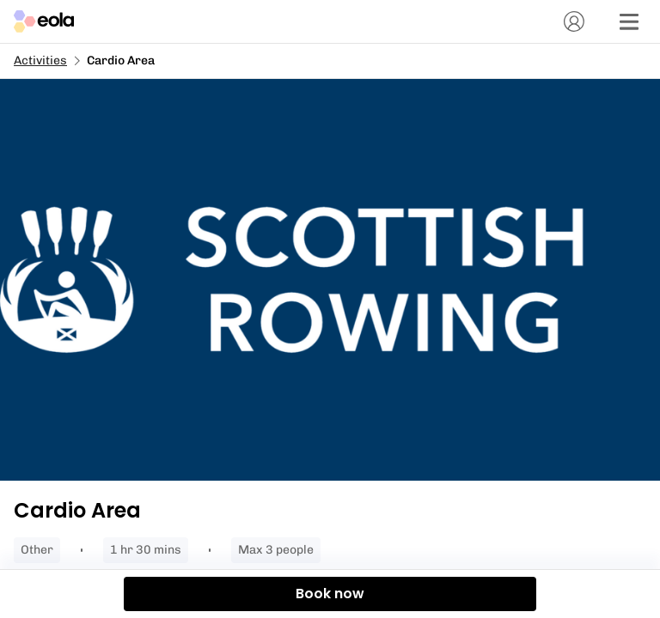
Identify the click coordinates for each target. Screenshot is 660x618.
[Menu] (629, 21)
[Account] (574, 21)
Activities (40, 60)
